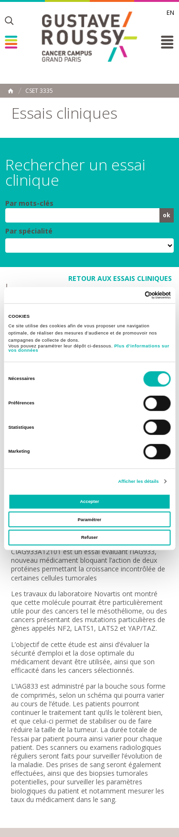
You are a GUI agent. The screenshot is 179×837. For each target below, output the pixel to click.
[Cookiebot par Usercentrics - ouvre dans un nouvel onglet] (129, 295)
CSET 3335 (39, 91)
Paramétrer (89, 519)
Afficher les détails (138, 481)
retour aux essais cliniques (120, 278)
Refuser (89, 537)
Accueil (10, 91)
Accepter (89, 501)
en (170, 12)
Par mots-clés (29, 203)
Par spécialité (29, 231)
